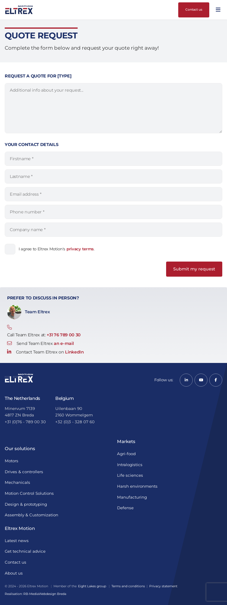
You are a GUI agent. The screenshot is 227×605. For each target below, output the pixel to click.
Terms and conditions (128, 586)
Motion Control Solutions (29, 493)
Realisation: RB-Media (22, 594)
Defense (125, 507)
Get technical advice (25, 551)
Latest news (17, 540)
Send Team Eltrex (40, 343)
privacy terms (80, 248)
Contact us (193, 10)
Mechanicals (17, 482)
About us (14, 573)
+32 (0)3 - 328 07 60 (75, 421)
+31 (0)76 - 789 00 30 (25, 421)
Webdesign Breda (52, 594)
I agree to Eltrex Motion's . (57, 248)
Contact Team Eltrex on (45, 352)
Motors (11, 460)
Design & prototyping (26, 504)
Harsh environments (137, 486)
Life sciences (130, 475)
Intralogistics (129, 464)
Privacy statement (163, 586)
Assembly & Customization (31, 514)
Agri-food (126, 453)
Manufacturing (132, 497)
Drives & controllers (24, 471)
